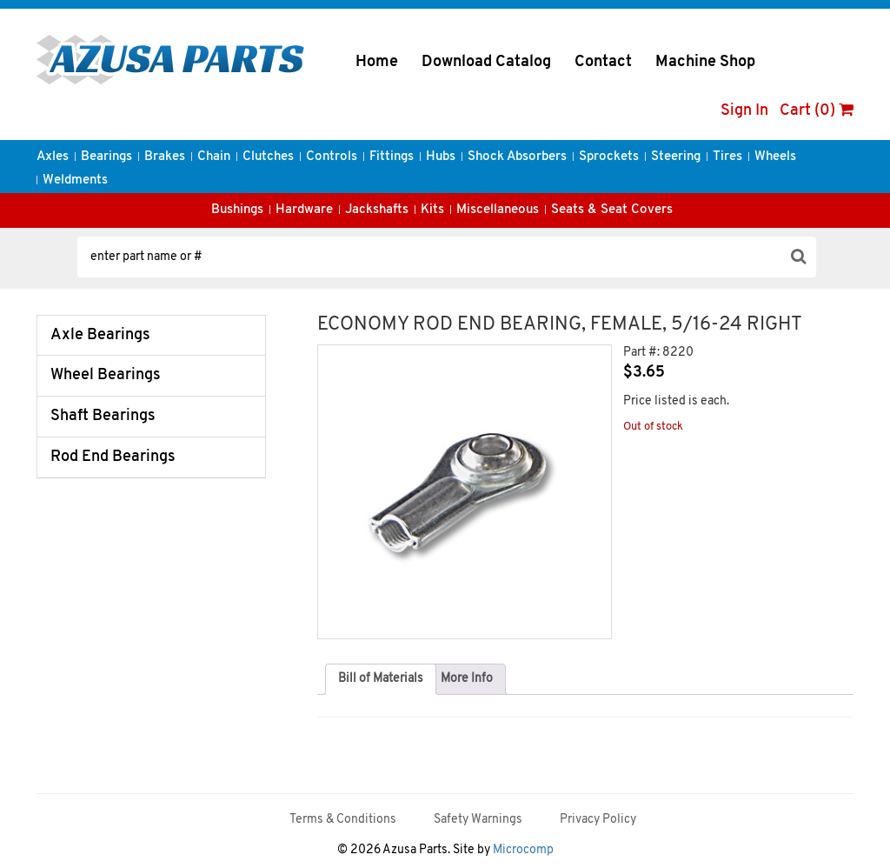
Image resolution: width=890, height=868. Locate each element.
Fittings (391, 157)
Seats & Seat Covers (612, 210)
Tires (727, 157)
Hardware (304, 210)
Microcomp (523, 850)
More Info (467, 678)
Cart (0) (816, 111)
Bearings (106, 157)
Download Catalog (486, 62)
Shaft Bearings (103, 416)
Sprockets (609, 157)
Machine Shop (705, 62)
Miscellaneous (497, 210)
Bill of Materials (380, 678)
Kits (432, 210)
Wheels (775, 157)
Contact (603, 62)
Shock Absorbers (517, 157)
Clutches (268, 157)
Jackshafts (376, 210)
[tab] (380, 679)
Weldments (75, 180)
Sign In (744, 111)
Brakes (164, 157)
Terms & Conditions (342, 819)
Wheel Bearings (105, 375)
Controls (331, 157)
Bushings (237, 210)
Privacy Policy (598, 819)
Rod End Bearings (113, 457)
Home (376, 62)
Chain (213, 157)
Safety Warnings (478, 819)
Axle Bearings (100, 335)
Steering (676, 157)
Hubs (440, 157)
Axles (53, 157)
